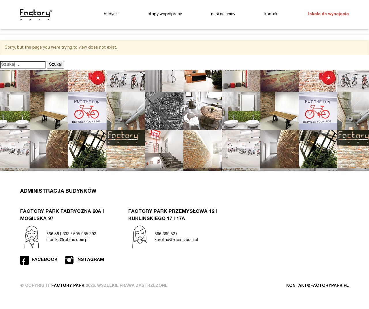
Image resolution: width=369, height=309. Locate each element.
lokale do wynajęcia (328, 14)
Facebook (45, 260)
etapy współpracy (165, 14)
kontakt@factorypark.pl (317, 286)
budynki (111, 14)
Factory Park (36, 14)
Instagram (90, 260)
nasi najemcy (223, 14)
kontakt (271, 14)
